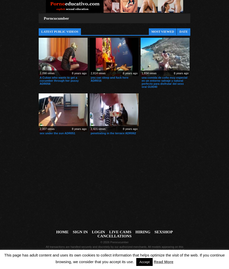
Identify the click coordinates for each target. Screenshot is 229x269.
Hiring (143, 232)
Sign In (80, 232)
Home (62, 232)
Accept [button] (144, 262)
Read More (163, 261)
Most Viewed (162, 31)
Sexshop (163, 232)
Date (183, 31)
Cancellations (114, 236)
